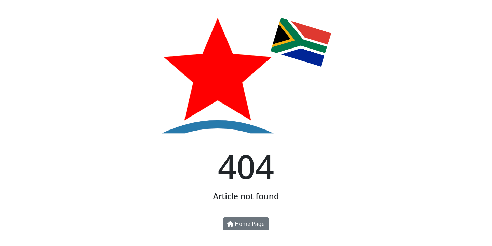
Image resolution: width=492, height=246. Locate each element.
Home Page (245, 224)
